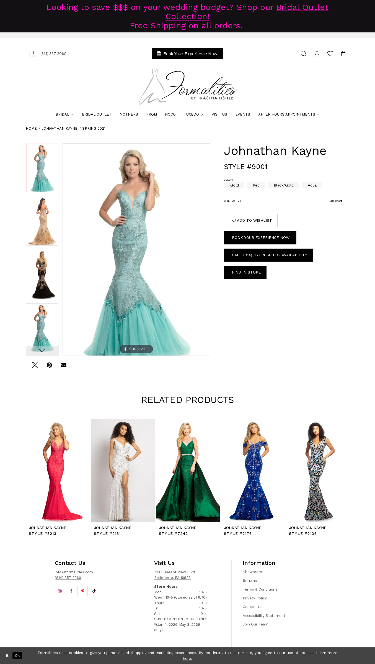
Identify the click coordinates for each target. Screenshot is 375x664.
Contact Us (252, 607)
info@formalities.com (74, 572)
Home (31, 128)
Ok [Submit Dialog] (17, 655)
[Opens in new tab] (60, 591)
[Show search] (304, 53)
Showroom (252, 572)
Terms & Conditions (260, 589)
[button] (317, 53)
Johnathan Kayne (59, 128)
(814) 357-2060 (68, 578)
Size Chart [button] (335, 201)
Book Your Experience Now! (261, 237)
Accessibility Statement (264, 616)
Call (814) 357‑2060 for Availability (269, 255)
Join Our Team (255, 624)
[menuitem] (48, 53)
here (187, 658)
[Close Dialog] (7, 655)
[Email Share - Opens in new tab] (64, 367)
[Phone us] (48, 53)
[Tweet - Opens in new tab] (35, 367)
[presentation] (58, 470)
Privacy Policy (255, 598)
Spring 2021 (93, 128)
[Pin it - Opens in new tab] (49, 367)
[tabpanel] (42, 169)
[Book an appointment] (188, 53)
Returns (250, 581)
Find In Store (246, 272)
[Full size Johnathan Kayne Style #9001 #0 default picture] (136, 250)
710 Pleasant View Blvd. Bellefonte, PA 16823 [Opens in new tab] (175, 575)
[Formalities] (187, 86)
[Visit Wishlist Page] (330, 53)
